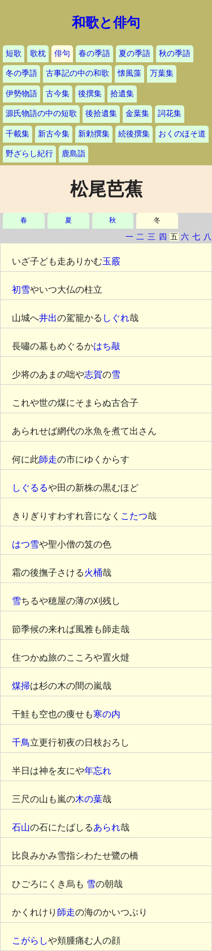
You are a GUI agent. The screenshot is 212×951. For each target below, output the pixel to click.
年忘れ (97, 771)
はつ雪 (25, 544)
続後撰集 (134, 134)
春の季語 (94, 53)
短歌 (13, 53)
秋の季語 (175, 53)
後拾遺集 (101, 113)
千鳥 (21, 742)
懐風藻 (129, 73)
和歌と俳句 (106, 22)
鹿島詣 (73, 153)
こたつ (134, 516)
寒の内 (106, 714)
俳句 (62, 53)
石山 (21, 827)
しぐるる (30, 487)
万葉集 (162, 73)
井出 (48, 318)
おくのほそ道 (182, 134)
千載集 (17, 134)
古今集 (58, 93)
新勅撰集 (94, 134)
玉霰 (111, 261)
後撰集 (90, 93)
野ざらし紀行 (29, 153)
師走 (48, 459)
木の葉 (88, 799)
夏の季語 (134, 53)
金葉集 (137, 113)
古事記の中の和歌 (77, 73)
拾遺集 (122, 93)
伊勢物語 (21, 93)
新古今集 (54, 134)
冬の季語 (21, 73)
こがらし (30, 940)
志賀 (93, 374)
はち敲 (106, 346)
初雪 (21, 289)
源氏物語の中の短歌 (41, 113)
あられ (106, 827)
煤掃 (21, 686)
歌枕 (38, 53)
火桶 (93, 572)
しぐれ (115, 318)
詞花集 (169, 113)
